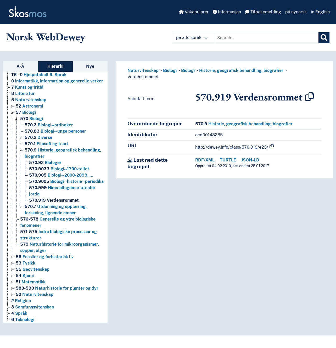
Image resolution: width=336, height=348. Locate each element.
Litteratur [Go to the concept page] (23, 93)
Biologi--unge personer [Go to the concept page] (55, 131)
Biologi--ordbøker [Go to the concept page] (49, 124)
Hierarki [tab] (55, 66)
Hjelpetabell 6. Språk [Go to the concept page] (38, 74)
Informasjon (227, 11)
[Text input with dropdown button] (266, 37)
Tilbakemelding (263, 11)
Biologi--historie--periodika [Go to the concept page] (66, 181)
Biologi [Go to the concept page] (26, 112)
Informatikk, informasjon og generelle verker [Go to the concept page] (57, 80)
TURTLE (228, 160)
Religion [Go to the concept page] (21, 300)
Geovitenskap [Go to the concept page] (32, 269)
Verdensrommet (143, 76)
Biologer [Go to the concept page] (45, 162)
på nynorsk (296, 11)
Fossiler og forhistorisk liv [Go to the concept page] (45, 256)
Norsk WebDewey (45, 36)
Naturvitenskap (143, 70)
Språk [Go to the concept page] (19, 313)
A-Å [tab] (20, 66)
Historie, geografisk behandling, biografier (241, 70)
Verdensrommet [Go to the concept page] (54, 200)
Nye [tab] (90, 66)
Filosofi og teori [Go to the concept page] (46, 143)
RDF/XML (205, 160)
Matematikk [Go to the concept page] (31, 281)
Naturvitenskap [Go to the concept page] (28, 99)
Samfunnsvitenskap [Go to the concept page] (32, 307)
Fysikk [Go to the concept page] (25, 263)
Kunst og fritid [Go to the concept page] (27, 87)
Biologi (170, 70)
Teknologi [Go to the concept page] (22, 319)
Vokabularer (194, 11)
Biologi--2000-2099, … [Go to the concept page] (61, 175)
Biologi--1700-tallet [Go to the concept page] (59, 168)
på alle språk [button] (192, 37)
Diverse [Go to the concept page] (38, 137)
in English (320, 11)
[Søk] (324, 37)
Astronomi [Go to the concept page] (29, 106)
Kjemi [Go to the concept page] (25, 275)
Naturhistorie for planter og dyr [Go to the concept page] (57, 288)
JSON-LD (250, 160)
